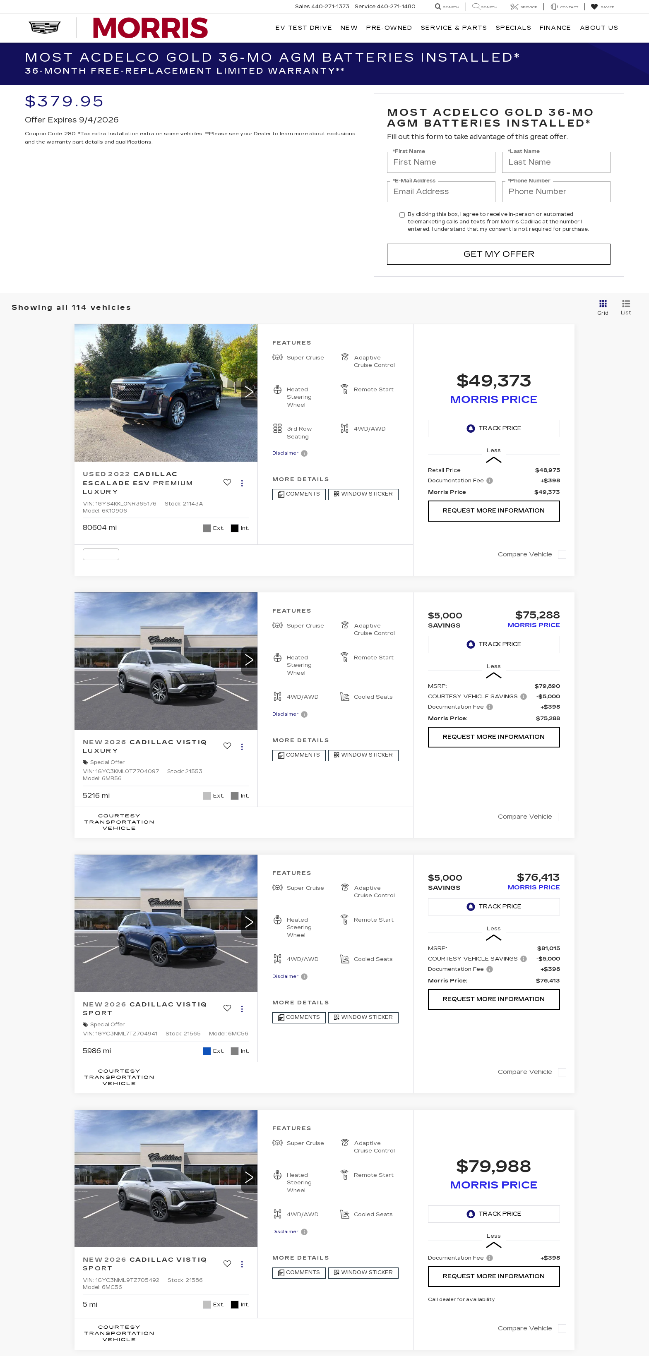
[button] (249, 393)
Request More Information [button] (494, 510)
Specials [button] (513, 27)
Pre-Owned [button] (389, 27)
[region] (494, 481)
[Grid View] (601, 308)
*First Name (409, 151)
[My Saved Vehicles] (602, 7)
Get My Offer (499, 254)
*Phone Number (529, 181)
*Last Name (524, 151)
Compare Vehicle (525, 554)
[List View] (626, 308)
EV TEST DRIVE (304, 27)
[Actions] (242, 483)
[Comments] (299, 494)
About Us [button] (599, 27)
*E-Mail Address (414, 181)
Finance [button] (556, 27)
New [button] (349, 27)
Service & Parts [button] (454, 27)
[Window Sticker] (363, 494)
